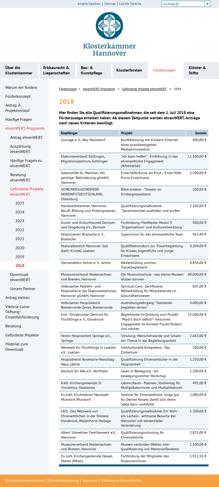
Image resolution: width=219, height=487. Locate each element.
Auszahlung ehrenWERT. (20, 149)
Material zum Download (16, 346)
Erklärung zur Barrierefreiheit (121, 480)
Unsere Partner (22, 288)
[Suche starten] (208, 4)
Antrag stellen (17, 297)
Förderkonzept (17, 96)
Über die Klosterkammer (19, 70)
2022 (19, 229)
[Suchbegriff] (183, 4)
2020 (19, 247)
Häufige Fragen (18, 119)
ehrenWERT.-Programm (24, 128)
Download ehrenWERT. (20, 277)
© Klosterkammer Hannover (24, 480)
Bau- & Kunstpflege (91, 70)
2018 (19, 265)
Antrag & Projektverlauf (17, 108)
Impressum (90, 480)
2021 (19, 238)
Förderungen (164, 70)
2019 (19, 256)
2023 (19, 220)
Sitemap (110, 4)
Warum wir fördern (21, 87)
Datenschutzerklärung (63, 480)
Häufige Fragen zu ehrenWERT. (26, 163)
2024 (19, 211)
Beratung (13, 325)
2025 (19, 203)
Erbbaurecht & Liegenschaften (56, 70)
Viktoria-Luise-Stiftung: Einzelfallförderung (22, 312)
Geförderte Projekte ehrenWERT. (26, 191)
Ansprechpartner (89, 4)
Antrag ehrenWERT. (26, 137)
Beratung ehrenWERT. (20, 177)
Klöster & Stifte (197, 70)
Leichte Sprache (130, 4)
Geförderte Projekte (22, 335)
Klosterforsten (129, 70)
